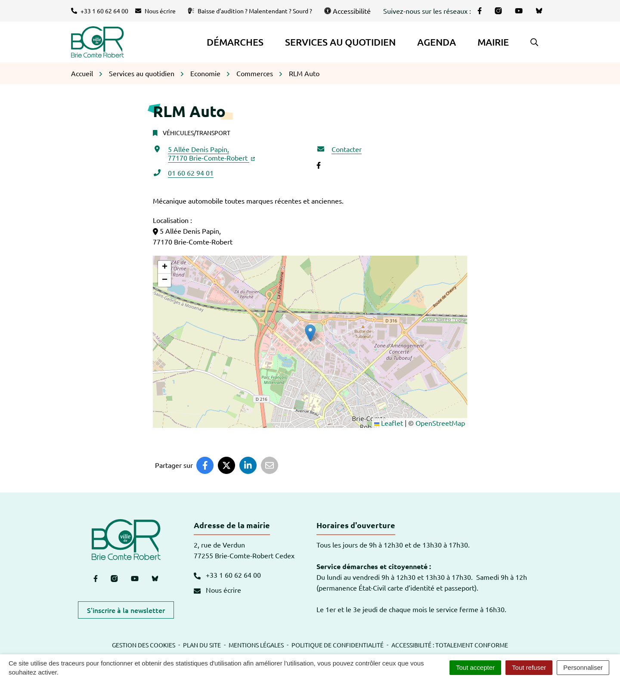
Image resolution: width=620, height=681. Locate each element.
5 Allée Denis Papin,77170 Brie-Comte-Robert (211, 153)
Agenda (436, 42)
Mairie (493, 42)
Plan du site (202, 645)
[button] (534, 42)
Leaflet (388, 422)
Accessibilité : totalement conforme (449, 645)
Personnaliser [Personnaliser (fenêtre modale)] (583, 667)
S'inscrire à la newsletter (126, 610)
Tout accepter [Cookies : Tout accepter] (475, 667)
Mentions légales (256, 645)
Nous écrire (217, 589)
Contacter (347, 149)
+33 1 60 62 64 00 (227, 574)
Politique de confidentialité (337, 645)
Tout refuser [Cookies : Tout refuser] (529, 667)
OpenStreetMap (440, 422)
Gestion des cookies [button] (143, 645)
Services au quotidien (340, 42)
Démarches (235, 42)
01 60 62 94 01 (191, 172)
